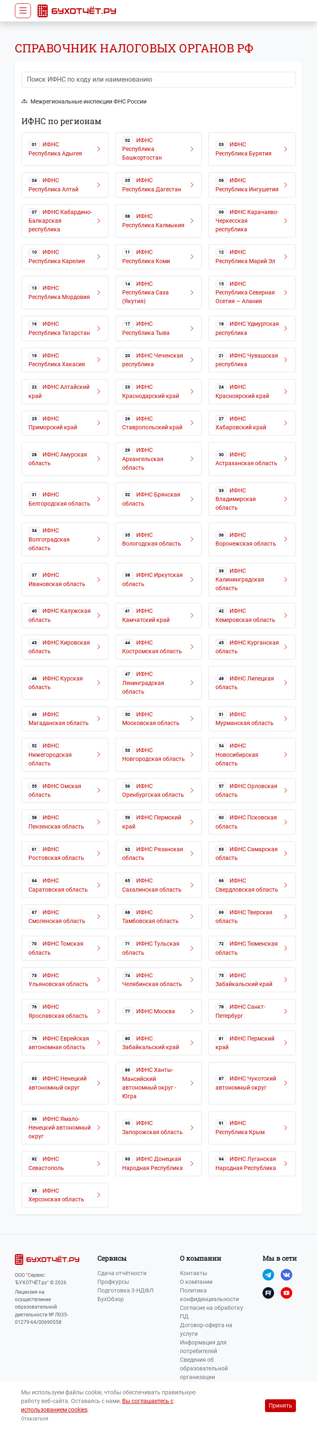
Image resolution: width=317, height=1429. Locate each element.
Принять (280, 1405)
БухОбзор (110, 1299)
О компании (196, 1281)
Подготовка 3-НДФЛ (125, 1290)
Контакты (193, 1273)
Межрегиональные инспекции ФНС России (84, 101)
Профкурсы (113, 1281)
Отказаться (34, 1419)
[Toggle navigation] (23, 10)
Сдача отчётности (122, 1273)
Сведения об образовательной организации (204, 1368)
